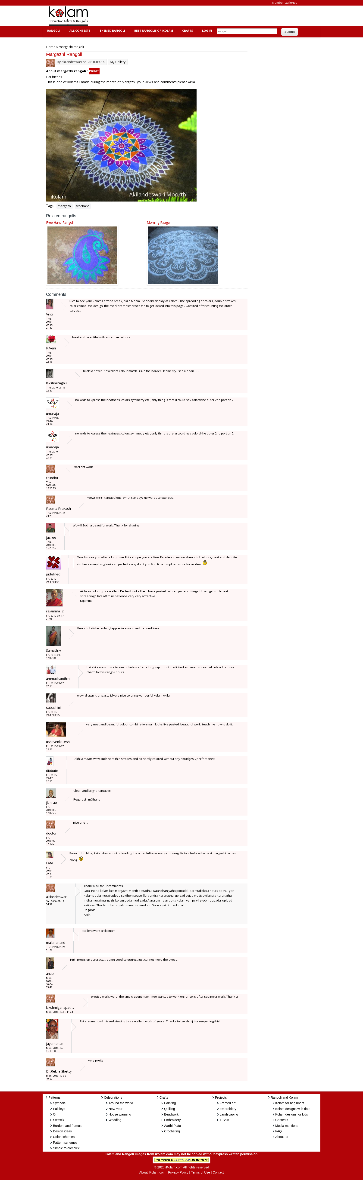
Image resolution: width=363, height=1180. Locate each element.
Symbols (59, 1103)
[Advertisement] (178, 16)
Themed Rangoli (111, 31)
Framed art (227, 1103)
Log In (207, 31)
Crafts (187, 31)
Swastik (58, 1120)
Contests (281, 1120)
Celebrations (113, 1097)
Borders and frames (67, 1126)
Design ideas (62, 1131)
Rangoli (53, 31)
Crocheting (172, 1131)
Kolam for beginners (289, 1103)
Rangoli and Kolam (284, 1097)
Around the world (121, 1103)
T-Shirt (224, 1120)
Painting (170, 1103)
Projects (221, 1097)
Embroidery (172, 1120)
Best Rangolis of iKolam (153, 31)
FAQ (278, 1131)
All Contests (79, 31)
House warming (120, 1114)
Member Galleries (284, 2)
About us (281, 1137)
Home (50, 47)
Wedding (115, 1120)
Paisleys (59, 1109)
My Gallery (117, 62)
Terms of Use (200, 1172)
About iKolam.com (152, 1172)
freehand (83, 206)
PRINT (94, 71)
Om (55, 1114)
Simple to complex (66, 1148)
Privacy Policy (178, 1172)
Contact (218, 1172)
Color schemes (64, 1137)
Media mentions (286, 1126)
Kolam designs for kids (291, 1114)
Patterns (54, 1097)
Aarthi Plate (172, 1126)
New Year (115, 1109)
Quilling (169, 1109)
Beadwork (171, 1114)
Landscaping (229, 1114)
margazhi (65, 206)
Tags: (50, 205)
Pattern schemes (65, 1142)
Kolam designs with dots (292, 1109)
